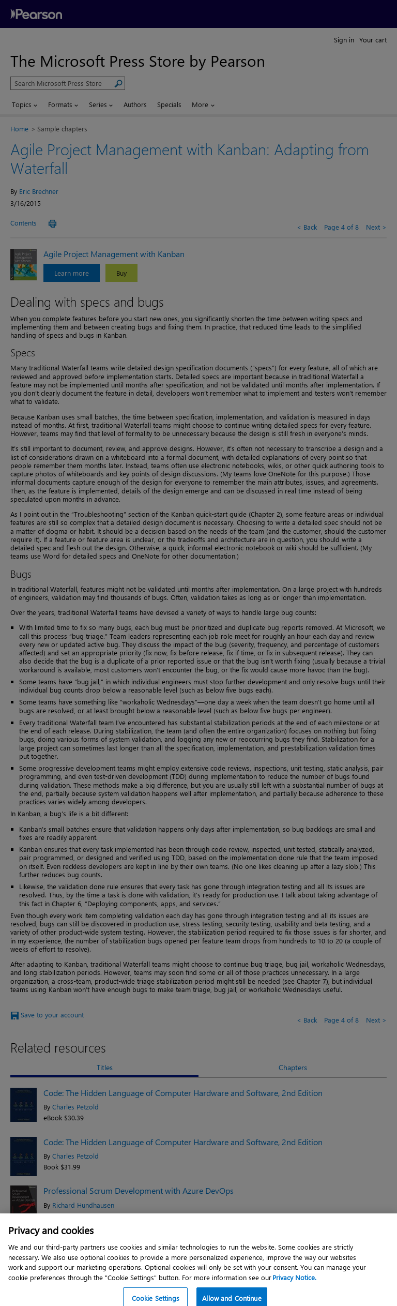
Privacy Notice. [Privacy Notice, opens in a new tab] (294, 1285)
